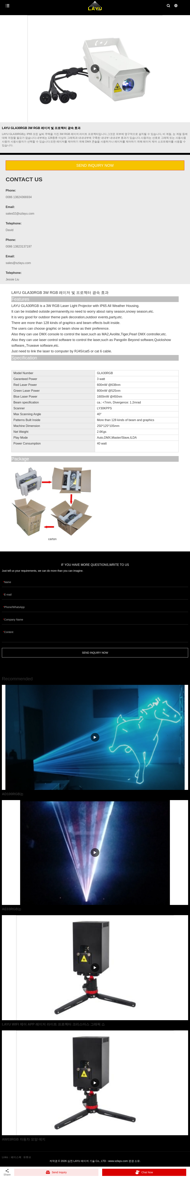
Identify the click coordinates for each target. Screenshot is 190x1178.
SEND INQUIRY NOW (95, 165)
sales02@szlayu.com (20, 213)
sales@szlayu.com (18, 263)
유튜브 (27, 1157)
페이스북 (16, 1157)
